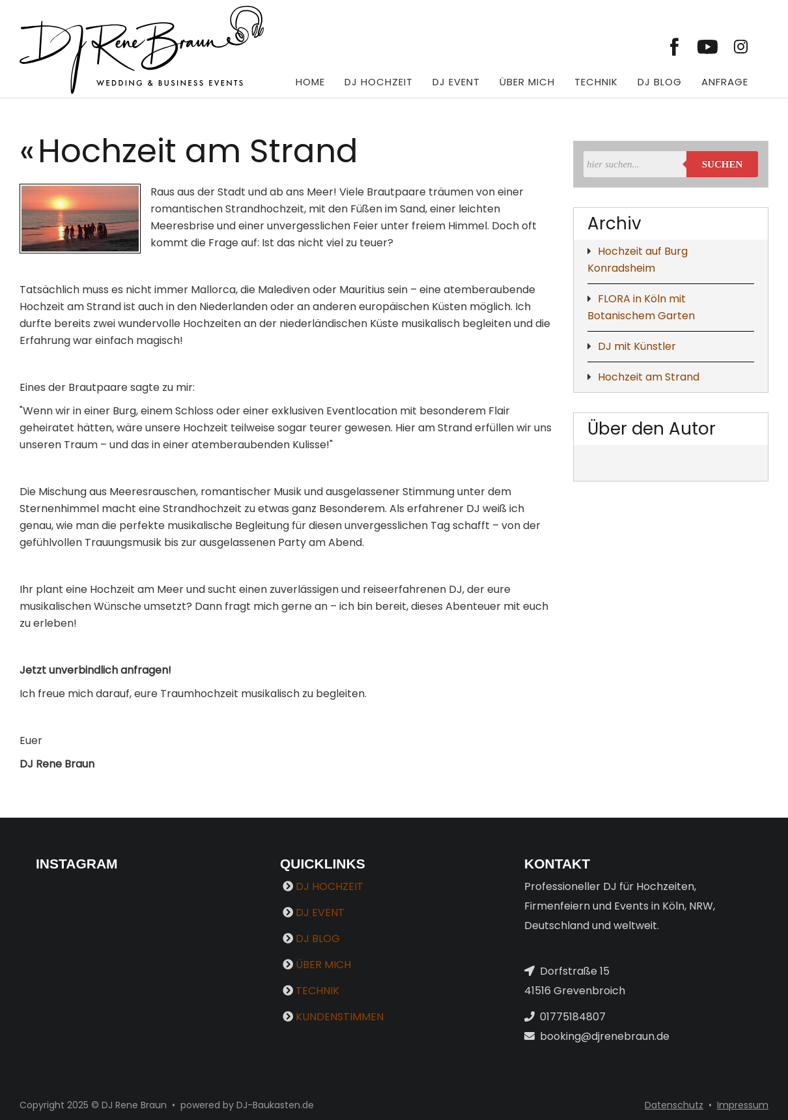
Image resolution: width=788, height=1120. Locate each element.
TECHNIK (596, 82)
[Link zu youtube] (707, 46)
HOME (310, 82)
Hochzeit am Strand (648, 376)
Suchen (722, 164)
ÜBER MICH (527, 82)
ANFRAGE (724, 82)
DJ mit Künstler (637, 346)
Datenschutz (674, 1105)
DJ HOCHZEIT (379, 82)
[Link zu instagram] (740, 46)
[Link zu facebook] (674, 46)
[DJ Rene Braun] (142, 46)
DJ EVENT (456, 82)
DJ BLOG (660, 82)
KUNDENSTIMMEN (340, 1016)
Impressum (742, 1105)
